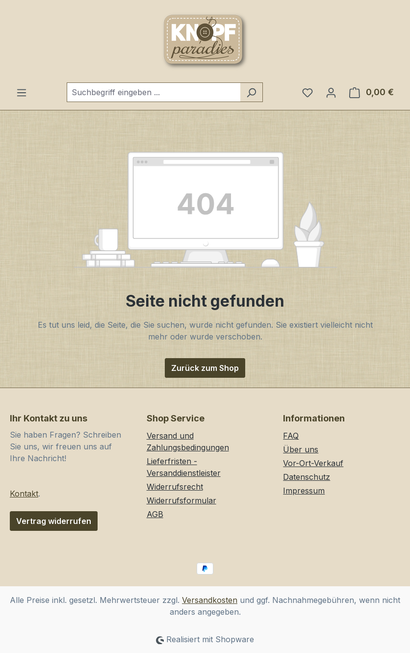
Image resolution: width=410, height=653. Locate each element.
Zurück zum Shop (205, 368)
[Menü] (21, 92)
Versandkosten (209, 600)
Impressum (304, 491)
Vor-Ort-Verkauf (313, 463)
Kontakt (24, 493)
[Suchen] (251, 92)
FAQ (291, 436)
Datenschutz (306, 477)
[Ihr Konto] (331, 92)
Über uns (300, 449)
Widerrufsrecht (175, 487)
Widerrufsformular (181, 500)
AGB (155, 514)
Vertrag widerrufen (53, 521)
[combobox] (153, 92)
